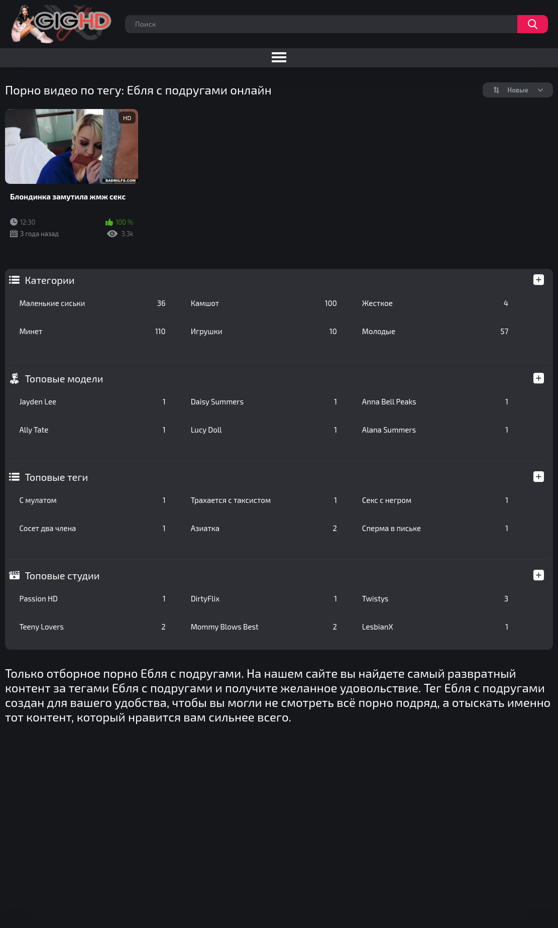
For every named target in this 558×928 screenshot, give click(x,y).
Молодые (435, 331)
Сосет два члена (92, 528)
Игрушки (264, 331)
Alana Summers (435, 429)
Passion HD (92, 598)
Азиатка (264, 528)
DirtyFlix (264, 598)
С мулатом (92, 499)
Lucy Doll (264, 429)
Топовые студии (62, 575)
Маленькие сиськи (92, 302)
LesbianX (435, 626)
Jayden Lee (92, 401)
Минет (92, 331)
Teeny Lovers (92, 626)
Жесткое (435, 302)
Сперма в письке (435, 528)
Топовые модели (64, 378)
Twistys (435, 598)
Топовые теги (56, 477)
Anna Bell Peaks (435, 401)
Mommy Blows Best (264, 626)
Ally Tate (92, 429)
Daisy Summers (264, 401)
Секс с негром (435, 499)
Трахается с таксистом (264, 499)
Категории (49, 280)
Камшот (264, 302)
